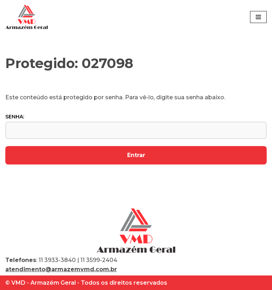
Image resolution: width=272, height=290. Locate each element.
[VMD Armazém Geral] (26, 17)
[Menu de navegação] (258, 17)
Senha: (136, 126)
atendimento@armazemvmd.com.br (61, 269)
